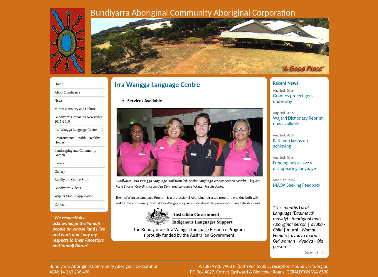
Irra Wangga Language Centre (79, 130)
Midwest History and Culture (75, 109)
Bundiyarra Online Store (72, 180)
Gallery (60, 171)
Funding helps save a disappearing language (294, 165)
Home (59, 84)
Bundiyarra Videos (68, 188)
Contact (60, 204)
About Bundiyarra (79, 92)
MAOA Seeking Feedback (296, 185)
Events (59, 163)
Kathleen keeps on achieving (290, 143)
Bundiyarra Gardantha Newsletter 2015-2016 (78, 119)
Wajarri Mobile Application (74, 196)
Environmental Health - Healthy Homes (77, 140)
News (59, 101)
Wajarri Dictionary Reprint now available (298, 120)
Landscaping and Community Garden (75, 152)
